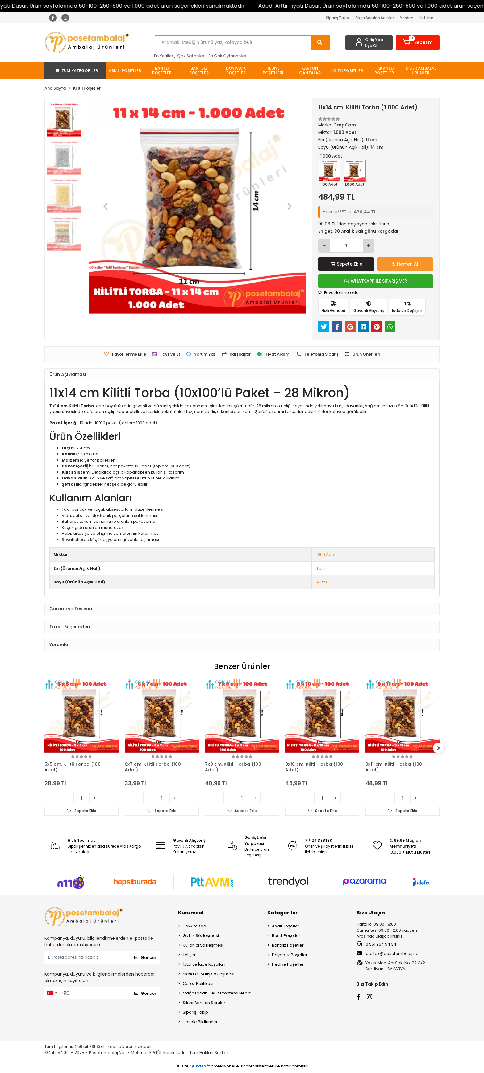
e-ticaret (245, 1066)
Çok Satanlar (190, 56)
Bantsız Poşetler (288, 945)
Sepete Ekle (346, 264)
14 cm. (321, 582)
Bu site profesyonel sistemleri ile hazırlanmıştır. (242, 1066)
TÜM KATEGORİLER (77, 71)
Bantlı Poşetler (286, 936)
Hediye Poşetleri (288, 965)
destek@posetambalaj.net (388, 954)
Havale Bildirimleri (201, 1022)
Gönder (145, 957)
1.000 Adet (325, 554)
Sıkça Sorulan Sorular (374, 17)
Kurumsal (191, 913)
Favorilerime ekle (338, 293)
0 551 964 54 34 (376, 944)
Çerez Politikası (198, 984)
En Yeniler (163, 56)
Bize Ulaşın (371, 913)
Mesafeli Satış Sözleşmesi (208, 974)
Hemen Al (405, 264)
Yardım (406, 17)
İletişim (426, 17)
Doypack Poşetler (289, 955)
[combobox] (52, 993)
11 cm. (320, 568)
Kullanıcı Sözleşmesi (203, 945)
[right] (439, 748)
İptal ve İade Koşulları (204, 965)
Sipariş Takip (337, 17)
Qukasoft (200, 1066)
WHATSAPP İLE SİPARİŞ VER (375, 281)
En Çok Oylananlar (227, 56)
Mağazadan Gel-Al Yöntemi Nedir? (217, 993)
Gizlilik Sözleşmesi (201, 936)
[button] (418, 42)
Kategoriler (282, 913)
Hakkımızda (194, 926)
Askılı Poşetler (285, 926)
